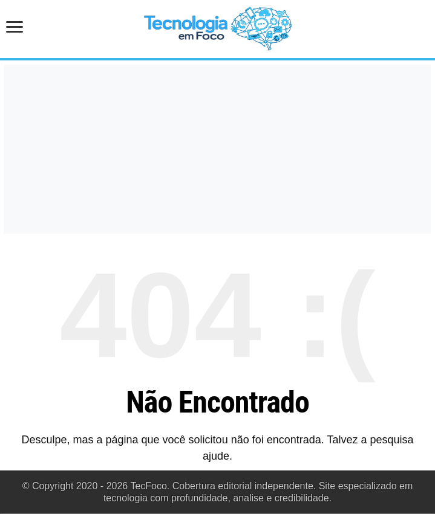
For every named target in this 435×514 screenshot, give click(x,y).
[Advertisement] (217, 149)
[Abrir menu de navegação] (18, 28)
